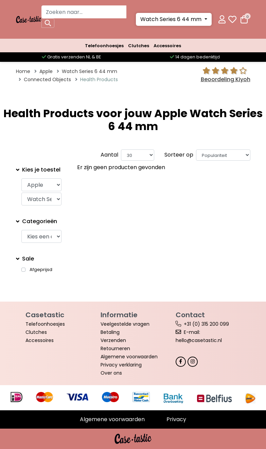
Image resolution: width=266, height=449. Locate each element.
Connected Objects (47, 79)
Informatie (119, 315)
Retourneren (115, 348)
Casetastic (44, 315)
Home (23, 71)
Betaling (110, 332)
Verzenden (113, 340)
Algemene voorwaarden (129, 356)
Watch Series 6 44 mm (171, 19)
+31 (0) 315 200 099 (206, 324)
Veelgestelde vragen (125, 324)
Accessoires (167, 45)
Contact (190, 315)
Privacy (176, 419)
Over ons (111, 373)
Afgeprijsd (41, 270)
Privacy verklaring (121, 364)
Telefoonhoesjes (104, 45)
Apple (46, 71)
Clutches (138, 45)
